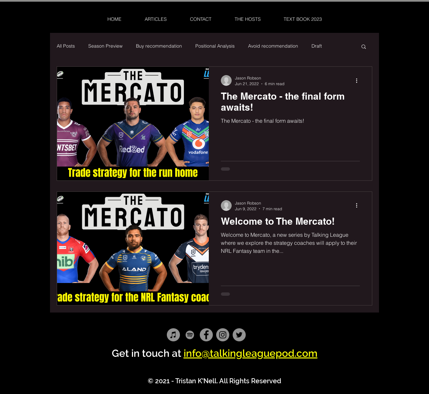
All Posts (66, 46)
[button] (364, 47)
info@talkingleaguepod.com (251, 353)
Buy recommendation (159, 46)
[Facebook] (206, 334)
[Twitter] (239, 334)
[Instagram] (222, 334)
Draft (317, 46)
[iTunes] (173, 334)
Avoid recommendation (273, 46)
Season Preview (105, 46)
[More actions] (359, 80)
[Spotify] (189, 334)
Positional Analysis (215, 46)
